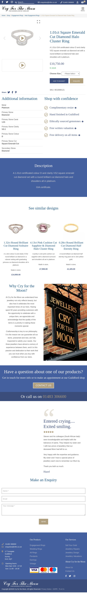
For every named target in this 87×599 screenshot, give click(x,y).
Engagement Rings (17, 15)
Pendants (33, 563)
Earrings (33, 567)
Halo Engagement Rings (32, 15)
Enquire (57, 87)
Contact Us (43, 392)
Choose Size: (56, 74)
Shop (8, 15)
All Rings (33, 559)
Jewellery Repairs (72, 556)
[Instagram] (12, 2)
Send (43, 528)
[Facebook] (4, 2)
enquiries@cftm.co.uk (47, 2)
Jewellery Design (72, 559)
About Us (69, 574)
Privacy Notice (46, 596)
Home (3, 15)
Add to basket (60, 81)
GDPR (55, 596)
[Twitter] (8, 2)
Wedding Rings (36, 556)
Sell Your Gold (71, 552)
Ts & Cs (61, 596)
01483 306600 (68, 2)
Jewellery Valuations (73, 563)
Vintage (33, 570)
